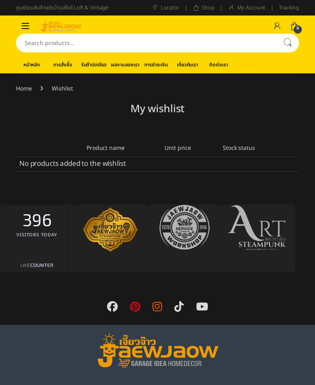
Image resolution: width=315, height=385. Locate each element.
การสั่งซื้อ (62, 64)
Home (24, 88)
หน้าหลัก (31, 64)
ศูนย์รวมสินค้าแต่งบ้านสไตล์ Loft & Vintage (62, 8)
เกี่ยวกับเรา (187, 64)
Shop (204, 8)
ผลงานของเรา (125, 64)
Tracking (289, 8)
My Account (246, 8)
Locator (165, 8)
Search (287, 43)
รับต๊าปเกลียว (94, 64)
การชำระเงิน (156, 64)
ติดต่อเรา (218, 64)
